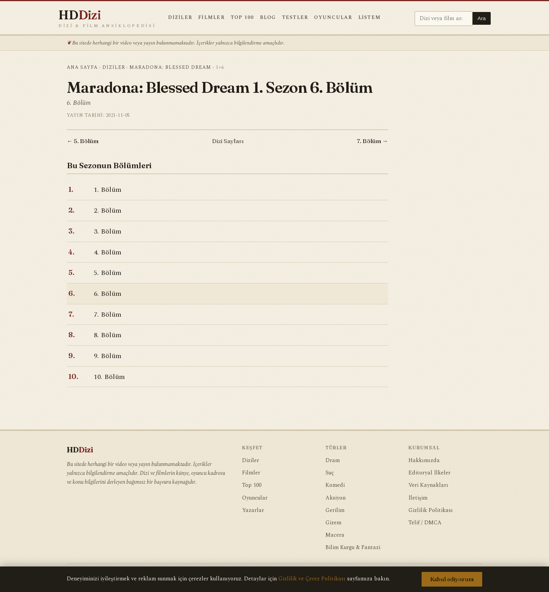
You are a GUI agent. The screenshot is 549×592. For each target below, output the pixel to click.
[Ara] (444, 18)
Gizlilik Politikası (430, 510)
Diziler (180, 17)
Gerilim (334, 510)
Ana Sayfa (82, 67)
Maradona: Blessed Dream (170, 67)
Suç (329, 473)
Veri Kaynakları (428, 485)
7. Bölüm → (372, 141)
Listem (369, 17)
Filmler (211, 17)
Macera (334, 535)
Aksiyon (335, 498)
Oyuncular (333, 17)
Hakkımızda (424, 460)
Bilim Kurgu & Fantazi (352, 547)
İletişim (417, 498)
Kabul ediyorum (452, 579)
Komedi (335, 485)
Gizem (333, 523)
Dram (332, 460)
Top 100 (242, 17)
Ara (482, 18)
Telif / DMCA (425, 523)
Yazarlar (253, 510)
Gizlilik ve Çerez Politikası (312, 579)
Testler (295, 17)
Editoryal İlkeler (429, 473)
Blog (268, 17)
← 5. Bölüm (82, 141)
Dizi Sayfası (228, 141)
